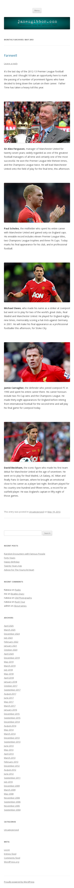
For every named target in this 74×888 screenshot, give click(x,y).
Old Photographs (23, 597)
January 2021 (10, 645)
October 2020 (10, 649)
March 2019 (9, 665)
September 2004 (12, 809)
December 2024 (12, 633)
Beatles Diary (17, 593)
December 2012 (12, 765)
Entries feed (10, 853)
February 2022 (11, 641)
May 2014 (8, 729)
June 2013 (9, 745)
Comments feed (12, 857)
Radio (18, 589)
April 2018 (9, 677)
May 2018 (8, 673)
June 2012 (9, 773)
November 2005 (12, 805)
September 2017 (12, 689)
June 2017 (9, 697)
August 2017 (10, 693)
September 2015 (12, 717)
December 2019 (12, 657)
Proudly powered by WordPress (19, 881)
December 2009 (12, 785)
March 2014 (9, 733)
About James (20, 605)
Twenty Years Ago (13, 565)
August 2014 (10, 725)
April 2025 (9, 625)
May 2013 (8, 749)
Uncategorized (36, 511)
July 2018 (8, 669)
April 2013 (9, 753)
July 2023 (8, 637)
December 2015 (12, 713)
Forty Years (9, 557)
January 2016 (10, 709)
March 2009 (9, 789)
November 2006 (12, 797)
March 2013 (9, 757)
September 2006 (12, 801)
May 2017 (8, 701)
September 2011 (12, 777)
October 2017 (10, 685)
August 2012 (10, 769)
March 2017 (9, 705)
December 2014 (12, 721)
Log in (7, 849)
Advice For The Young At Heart (19, 569)
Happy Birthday (12, 561)
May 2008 (8, 793)
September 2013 (12, 741)
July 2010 (8, 781)
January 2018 (10, 681)
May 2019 (8, 661)
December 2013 (12, 737)
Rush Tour (20, 601)
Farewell (10, 55)
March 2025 (9, 629)
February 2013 (11, 761)
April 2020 (9, 653)
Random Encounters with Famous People (24, 553)
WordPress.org (11, 861)
